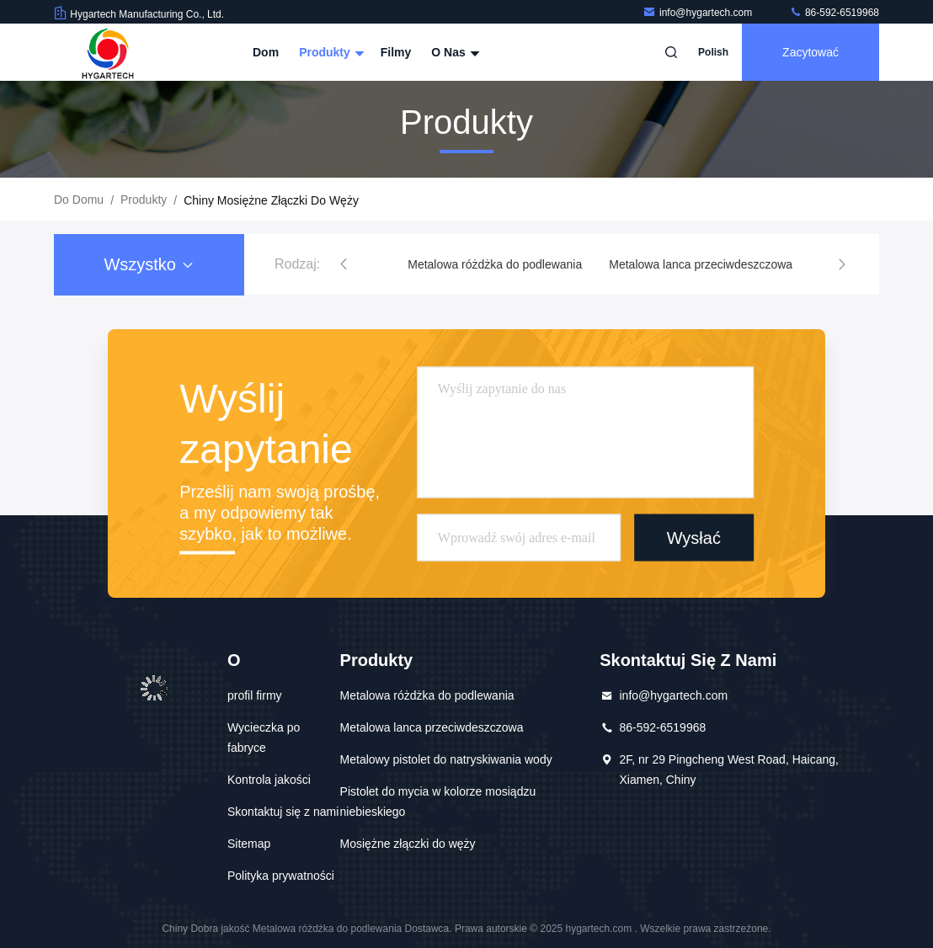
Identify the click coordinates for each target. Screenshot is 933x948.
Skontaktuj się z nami (283, 811)
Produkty (329, 52)
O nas (453, 52)
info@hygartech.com (698, 13)
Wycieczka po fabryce (263, 737)
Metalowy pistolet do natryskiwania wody (446, 759)
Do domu (79, 199)
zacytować (810, 52)
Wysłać (694, 537)
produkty (143, 199)
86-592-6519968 (834, 13)
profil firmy (254, 695)
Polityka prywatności (280, 875)
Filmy (396, 52)
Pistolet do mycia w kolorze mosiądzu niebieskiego (438, 801)
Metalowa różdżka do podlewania (495, 264)
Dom (266, 52)
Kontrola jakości (269, 779)
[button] (343, 264)
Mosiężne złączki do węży (408, 843)
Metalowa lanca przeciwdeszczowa (700, 264)
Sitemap (248, 843)
